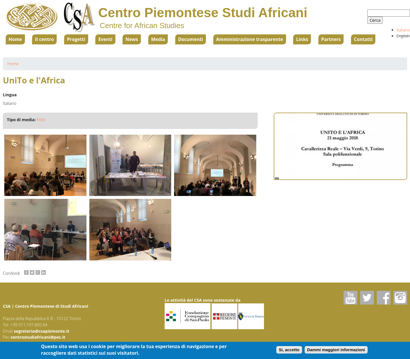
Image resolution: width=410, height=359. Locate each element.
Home (15, 39)
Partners (331, 39)
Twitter (367, 298)
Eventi (105, 39)
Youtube (350, 298)
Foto (41, 119)
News (131, 39)
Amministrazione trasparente (249, 39)
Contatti (363, 39)
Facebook (384, 298)
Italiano (403, 30)
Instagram (400, 298)
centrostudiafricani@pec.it (38, 337)
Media (158, 39)
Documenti (190, 39)
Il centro (44, 39)
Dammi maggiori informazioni (336, 350)
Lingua (10, 94)
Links (302, 39)
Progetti (76, 39)
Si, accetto (289, 350)
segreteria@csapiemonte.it (41, 331)
